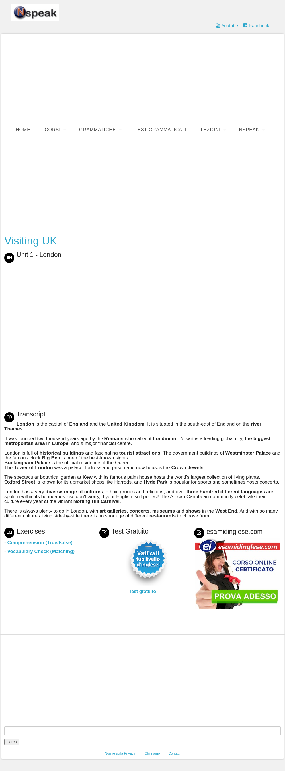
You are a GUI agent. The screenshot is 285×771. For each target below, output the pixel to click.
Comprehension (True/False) (40, 542)
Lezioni (210, 129)
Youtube (230, 25)
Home (23, 129)
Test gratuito (142, 591)
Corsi (53, 129)
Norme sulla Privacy (120, 753)
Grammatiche (97, 129)
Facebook (259, 25)
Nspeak (249, 129)
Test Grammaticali (160, 129)
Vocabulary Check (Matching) (41, 551)
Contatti (174, 753)
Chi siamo (152, 753)
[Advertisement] (142, 186)
